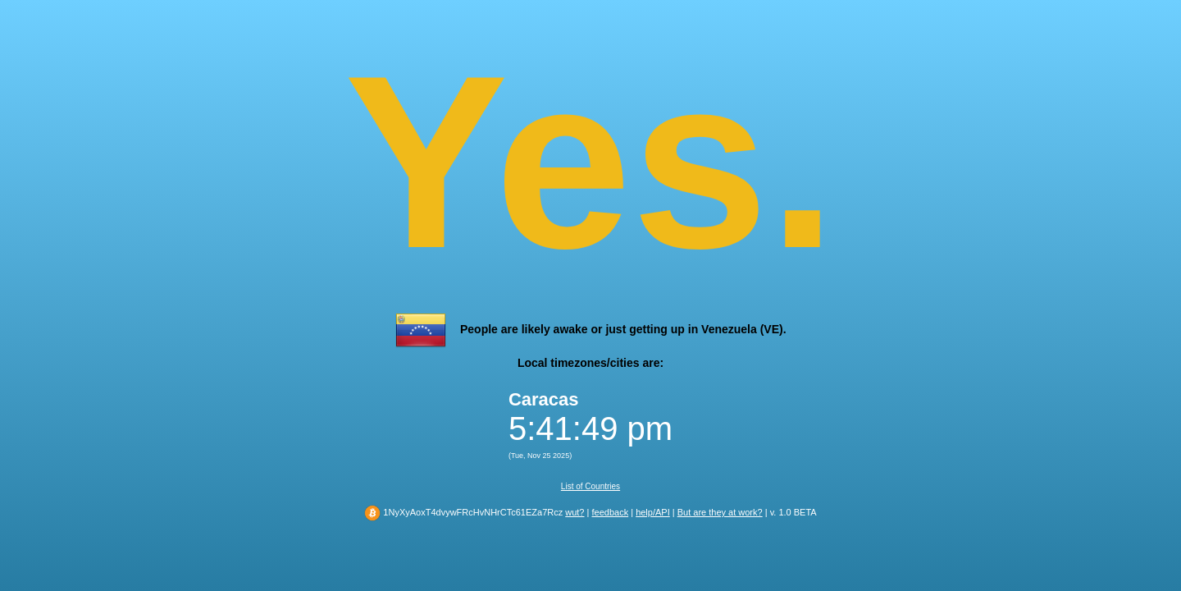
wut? (574, 512)
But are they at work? (720, 512)
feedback (609, 512)
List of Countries (590, 486)
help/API (653, 512)
